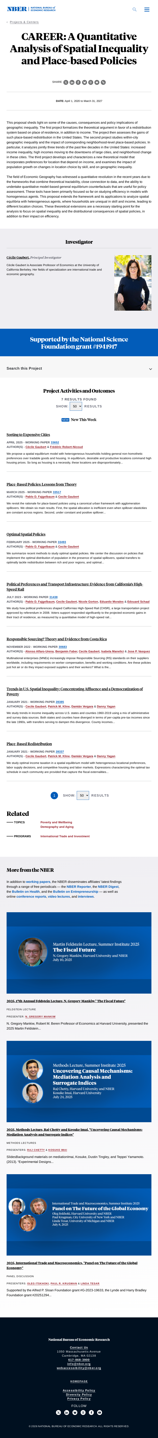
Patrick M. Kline (59, 706)
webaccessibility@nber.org (79, 1368)
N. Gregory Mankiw (40, 1016)
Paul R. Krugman (64, 1283)
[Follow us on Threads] (83, 1412)
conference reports (31, 896)
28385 (60, 701)
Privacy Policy (79, 1398)
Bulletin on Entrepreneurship (75, 891)
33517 (57, 492)
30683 (63, 646)
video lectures (59, 896)
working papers (38, 881)
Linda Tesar (90, 1283)
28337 (60, 751)
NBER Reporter (79, 886)
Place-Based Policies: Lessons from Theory (42, 484)
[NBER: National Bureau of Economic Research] (35, 10)
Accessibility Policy (79, 1390)
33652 (55, 442)
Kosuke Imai (57, 1150)
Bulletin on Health (26, 891)
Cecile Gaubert (68, 496)
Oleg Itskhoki (38, 1283)
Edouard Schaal (138, 601)
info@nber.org (79, 1363)
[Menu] (146, 9)
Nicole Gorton (88, 601)
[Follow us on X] (58, 1412)
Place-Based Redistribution (29, 743)
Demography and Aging (57, 826)
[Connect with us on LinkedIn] (66, 1412)
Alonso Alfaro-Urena (39, 651)
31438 (53, 597)
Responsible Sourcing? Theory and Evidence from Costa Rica (57, 638)
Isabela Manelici (112, 651)
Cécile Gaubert (18, 257)
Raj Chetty (36, 1150)
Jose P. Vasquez (139, 651)
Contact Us (79, 1347)
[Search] (134, 9)
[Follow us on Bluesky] (74, 1412)
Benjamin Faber (66, 651)
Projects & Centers (24, 22)
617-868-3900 (79, 1359)
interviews (86, 896)
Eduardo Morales (112, 601)
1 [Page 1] (54, 795)
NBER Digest (108, 886)
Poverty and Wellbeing (56, 822)
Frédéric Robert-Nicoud (66, 447)
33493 (62, 542)
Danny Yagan (106, 706)
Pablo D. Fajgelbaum (40, 496)
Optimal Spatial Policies (26, 534)
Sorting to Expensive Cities (28, 434)
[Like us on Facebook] (91, 1412)
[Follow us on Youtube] (99, 1412)
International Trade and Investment (65, 836)
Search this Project (24, 368)
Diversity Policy (79, 1394)
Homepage (79, 1381)
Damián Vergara (82, 706)
